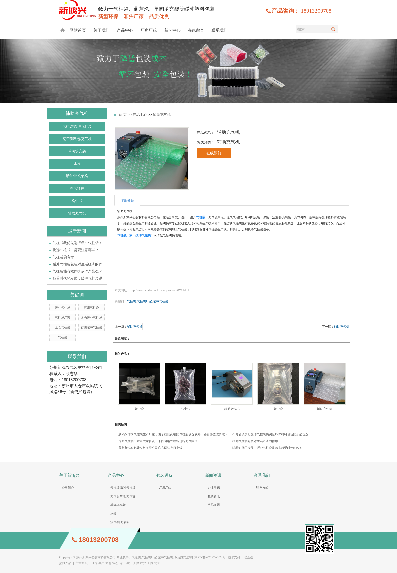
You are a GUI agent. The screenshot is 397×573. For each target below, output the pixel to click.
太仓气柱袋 (62, 327)
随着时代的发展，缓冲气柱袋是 (77, 278)
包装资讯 (214, 496)
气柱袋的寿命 (63, 257)
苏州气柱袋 (91, 307)
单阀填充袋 (77, 151)
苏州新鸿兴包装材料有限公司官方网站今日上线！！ (153, 448)
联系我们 (219, 30)
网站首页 (78, 30)
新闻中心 (172, 30)
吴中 (101, 563)
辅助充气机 (77, 213)
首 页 (122, 115)
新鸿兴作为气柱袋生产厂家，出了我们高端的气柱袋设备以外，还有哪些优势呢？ (173, 434)
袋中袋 (77, 201)
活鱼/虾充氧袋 (77, 176)
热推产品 (65, 563)
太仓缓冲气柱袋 (91, 317)
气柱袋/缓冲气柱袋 (77, 126)
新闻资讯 (213, 475)
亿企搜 (248, 557)
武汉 (143, 563)
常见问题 (214, 505)
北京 (157, 563)
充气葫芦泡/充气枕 (77, 139)
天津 (136, 563)
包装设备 (164, 475)
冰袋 (77, 164)
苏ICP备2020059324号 (210, 557)
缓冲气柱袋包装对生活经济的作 (77, 264)
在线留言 (196, 30)
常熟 (115, 563)
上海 (150, 563)
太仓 (108, 563)
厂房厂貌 (149, 30)
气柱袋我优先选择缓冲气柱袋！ (77, 243)
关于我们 (101, 30)
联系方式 (262, 487)
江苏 (95, 563)
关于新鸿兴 (69, 475)
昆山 (122, 563)
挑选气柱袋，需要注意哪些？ (76, 250)
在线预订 (214, 153)
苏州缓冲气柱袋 (91, 327)
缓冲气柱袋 (62, 307)
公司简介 (68, 487)
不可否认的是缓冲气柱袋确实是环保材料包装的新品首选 (270, 434)
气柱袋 (62, 337)
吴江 (129, 563)
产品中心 (125, 30)
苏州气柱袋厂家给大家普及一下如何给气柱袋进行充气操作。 (159, 441)
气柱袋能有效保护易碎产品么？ (77, 271)
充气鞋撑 (77, 188)
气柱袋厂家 (62, 317)
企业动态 (214, 487)
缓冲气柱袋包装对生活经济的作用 (255, 441)
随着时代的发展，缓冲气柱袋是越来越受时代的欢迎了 (268, 448)
